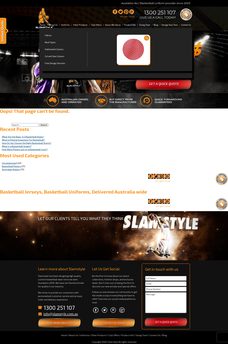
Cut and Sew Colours (54, 56)
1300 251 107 (160, 12)
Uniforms (84, 335)
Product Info (128, 335)
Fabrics (48, 35)
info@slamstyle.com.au (60, 314)
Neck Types (50, 42)
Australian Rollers (11, 169)
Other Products (99, 335)
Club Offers (114, 335)
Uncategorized (9, 163)
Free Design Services (55, 63)
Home (64, 335)
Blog (164, 335)
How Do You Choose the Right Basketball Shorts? (26, 143)
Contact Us (155, 335)
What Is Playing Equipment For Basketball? (23, 140)
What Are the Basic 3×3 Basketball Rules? (23, 136)
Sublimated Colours (54, 49)
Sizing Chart (142, 335)
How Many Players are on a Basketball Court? (25, 149)
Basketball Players (11, 166)
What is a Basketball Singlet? (17, 146)
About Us (73, 335)
